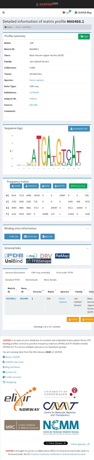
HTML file (12, 236)
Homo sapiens (37, 80)
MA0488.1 (11, 298)
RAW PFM (60, 186)
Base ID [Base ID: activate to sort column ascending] (24, 290)
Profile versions (12, 377)
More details (50, 279)
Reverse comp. (78, 186)
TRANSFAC (31, 186)
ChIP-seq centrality (40, 272)
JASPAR (16, 186)
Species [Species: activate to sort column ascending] (64, 291)
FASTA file (30, 236)
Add (84, 36)
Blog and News (11, 367)
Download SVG (79, 128)
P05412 (33, 98)
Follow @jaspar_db (80, 444)
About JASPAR (11, 356)
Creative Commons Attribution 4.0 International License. (57, 454)
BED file (48, 236)
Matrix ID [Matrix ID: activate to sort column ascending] (11, 290)
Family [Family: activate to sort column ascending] (78, 291)
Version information (15, 272)
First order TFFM (64, 272)
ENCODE (34, 104)
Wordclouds (32, 279)
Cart (66, 12)
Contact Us (9, 372)
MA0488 (24, 298)
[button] (3, 12)
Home (8, 27)
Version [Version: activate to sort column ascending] (37, 291)
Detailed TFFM (12, 279)
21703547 (34, 92)
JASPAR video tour (13, 362)
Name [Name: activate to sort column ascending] (51, 291)
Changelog (9, 382)
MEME (46, 186)
